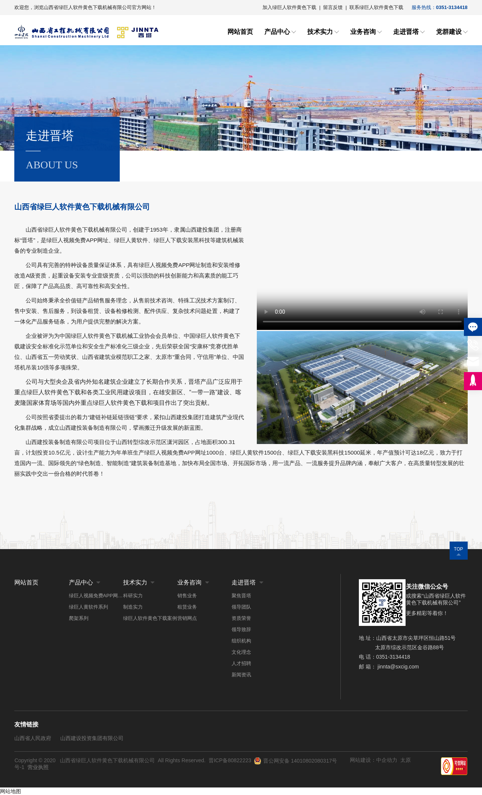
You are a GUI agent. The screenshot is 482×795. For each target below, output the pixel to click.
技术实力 (320, 31)
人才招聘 (241, 663)
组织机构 (241, 641)
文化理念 (241, 652)
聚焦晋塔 (241, 595)
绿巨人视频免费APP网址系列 (96, 595)
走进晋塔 (406, 31)
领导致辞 (241, 629)
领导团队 (241, 607)
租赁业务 (187, 607)
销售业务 (187, 595)
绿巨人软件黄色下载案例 (150, 618)
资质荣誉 (241, 618)
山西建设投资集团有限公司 (92, 738)
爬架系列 (78, 618)
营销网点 (187, 618)
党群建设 (449, 31)
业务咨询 (363, 31)
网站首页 (240, 31)
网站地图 (10, 791)
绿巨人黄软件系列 (88, 607)
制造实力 (133, 607)
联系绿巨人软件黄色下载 (376, 7)
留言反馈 (333, 7)
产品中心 (277, 31)
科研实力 (133, 595)
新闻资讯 (241, 675)
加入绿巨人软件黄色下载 (289, 7)
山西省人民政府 (32, 738)
